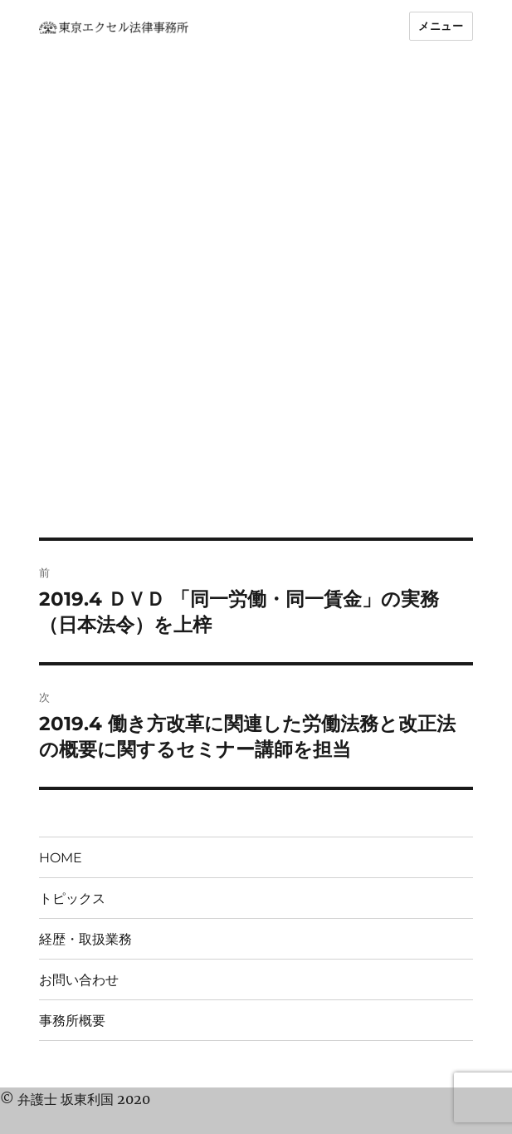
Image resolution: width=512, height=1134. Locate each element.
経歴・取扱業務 (85, 939)
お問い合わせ (79, 980)
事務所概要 (72, 1020)
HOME (60, 858)
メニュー (440, 25)
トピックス (72, 898)
